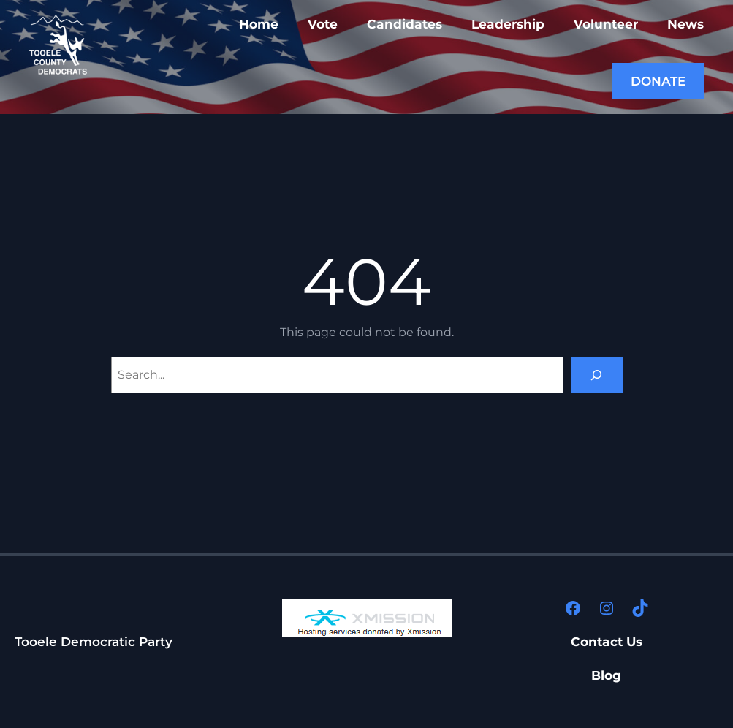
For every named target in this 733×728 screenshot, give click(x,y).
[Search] (597, 375)
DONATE (658, 80)
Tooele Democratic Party (93, 641)
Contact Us (606, 641)
